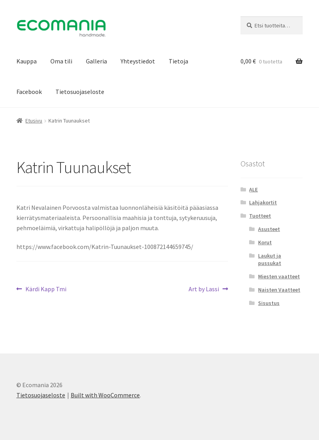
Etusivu (33, 120)
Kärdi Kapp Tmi (45, 289)
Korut (265, 242)
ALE (253, 189)
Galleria (96, 61)
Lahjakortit (263, 202)
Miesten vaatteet (279, 276)
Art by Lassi (204, 289)
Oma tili (61, 61)
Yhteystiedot (138, 61)
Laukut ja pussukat (269, 259)
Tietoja (178, 61)
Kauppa (26, 61)
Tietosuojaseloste (79, 92)
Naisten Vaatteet (279, 289)
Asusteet (269, 229)
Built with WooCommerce (105, 395)
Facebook (29, 92)
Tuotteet (260, 215)
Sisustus (269, 303)
